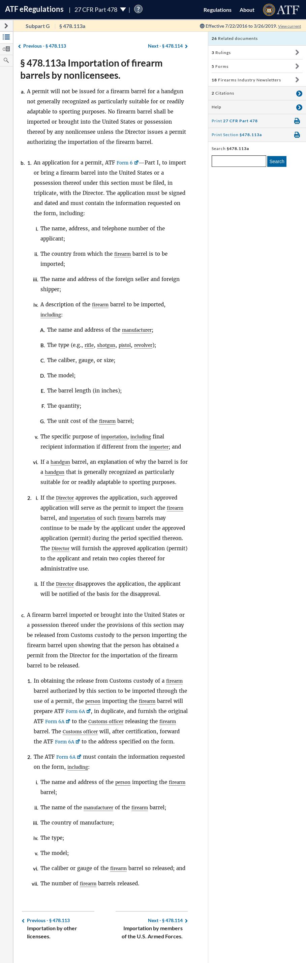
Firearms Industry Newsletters (246, 79)
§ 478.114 (165, 46)
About (247, 9)
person (93, 701)
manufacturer (139, 330)
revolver (150, 345)
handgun (62, 462)
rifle (90, 345)
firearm (123, 254)
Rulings (221, 52)
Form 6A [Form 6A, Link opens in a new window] (77, 711)
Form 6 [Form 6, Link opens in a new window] (126, 162)
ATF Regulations (34, 9)
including (52, 314)
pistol (130, 345)
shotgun (108, 345)
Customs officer (132, 721)
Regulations (218, 9)
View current (287, 26)
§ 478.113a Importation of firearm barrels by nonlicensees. (91, 69)
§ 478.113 (44, 46)
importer (160, 447)
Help (216, 106)
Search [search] (276, 161)
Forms (220, 66)
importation (116, 436)
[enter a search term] (239, 161)
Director (66, 498)
